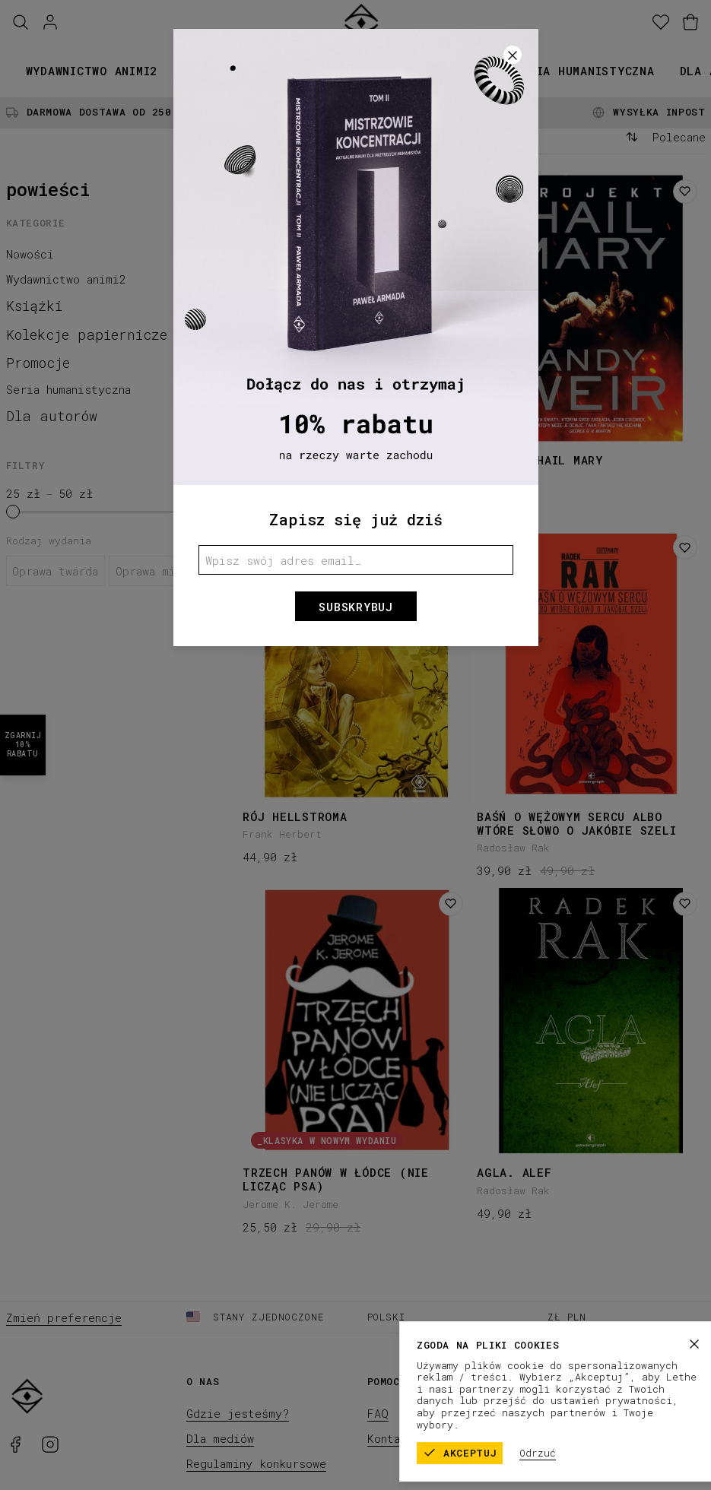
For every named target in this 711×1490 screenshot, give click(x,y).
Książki (208, 70)
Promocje (459, 70)
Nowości (30, 254)
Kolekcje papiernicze (331, 70)
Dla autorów (51, 416)
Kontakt (390, 1438)
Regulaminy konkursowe (256, 1463)
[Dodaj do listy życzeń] (451, 191)
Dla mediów (220, 1438)
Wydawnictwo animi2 (92, 70)
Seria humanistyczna (584, 70)
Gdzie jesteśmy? (237, 1413)
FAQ (378, 1413)
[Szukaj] (20, 22)
